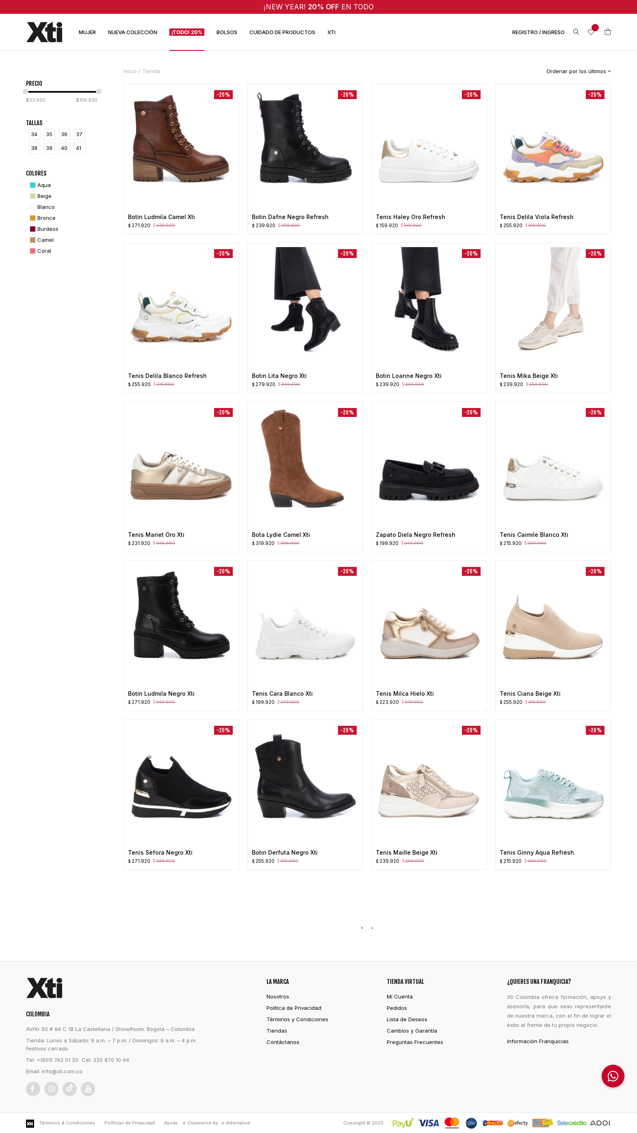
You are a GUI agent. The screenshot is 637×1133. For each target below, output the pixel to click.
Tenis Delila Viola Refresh (537, 216)
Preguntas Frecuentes (415, 1042)
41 (78, 148)
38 (34, 148)
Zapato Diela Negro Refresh (415, 534)
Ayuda (171, 1123)
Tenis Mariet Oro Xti (156, 534)
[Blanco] (41, 207)
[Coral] (39, 251)
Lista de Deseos (407, 1019)
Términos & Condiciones (67, 1123)
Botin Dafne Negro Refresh (290, 216)
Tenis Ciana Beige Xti (530, 693)
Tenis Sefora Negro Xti (160, 852)
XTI (331, 32)
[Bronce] (42, 218)
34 (34, 134)
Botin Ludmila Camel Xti (161, 216)
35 (49, 134)
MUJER (87, 32)
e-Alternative (235, 1123)
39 (49, 148)
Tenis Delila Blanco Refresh (167, 375)
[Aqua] (39, 185)
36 (64, 134)
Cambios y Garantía (412, 1030)
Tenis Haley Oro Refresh (410, 216)
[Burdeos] (43, 229)
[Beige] (40, 196)
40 (64, 148)
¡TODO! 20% (186, 32)
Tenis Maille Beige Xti (407, 852)
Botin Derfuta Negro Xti (285, 852)
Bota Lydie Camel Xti (281, 534)
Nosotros (277, 996)
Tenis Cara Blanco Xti (282, 693)
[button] (613, 1076)
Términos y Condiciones (297, 1019)
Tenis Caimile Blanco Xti (534, 534)
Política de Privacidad (293, 1008)
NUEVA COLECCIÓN (132, 32)
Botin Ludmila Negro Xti (161, 693)
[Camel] (41, 240)
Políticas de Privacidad (129, 1123)
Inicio (130, 71)
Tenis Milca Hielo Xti (405, 693)
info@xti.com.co (62, 1071)
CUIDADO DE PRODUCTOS (282, 32)
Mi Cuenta (400, 996)
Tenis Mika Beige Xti (529, 375)
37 (79, 134)
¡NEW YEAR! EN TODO (319, 6)
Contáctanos (282, 1042)
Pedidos (397, 1008)
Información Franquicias (538, 1041)
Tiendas (276, 1030)
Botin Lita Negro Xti (279, 375)
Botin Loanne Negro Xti (409, 375)
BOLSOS (227, 32)
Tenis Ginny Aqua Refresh (537, 852)
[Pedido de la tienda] (572, 71)
